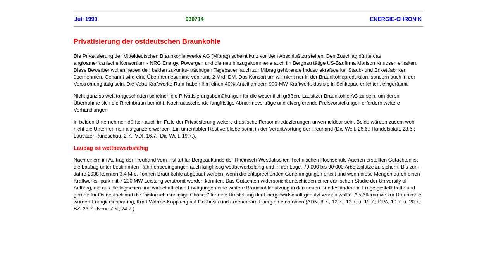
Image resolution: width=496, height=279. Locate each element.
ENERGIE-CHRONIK (396, 19)
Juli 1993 (85, 19)
